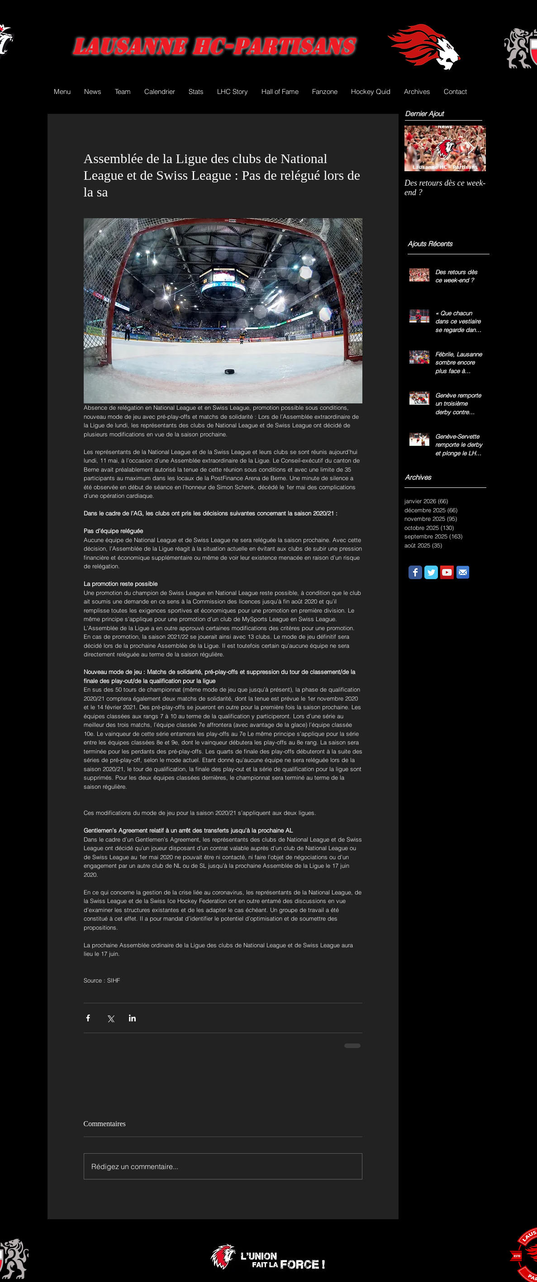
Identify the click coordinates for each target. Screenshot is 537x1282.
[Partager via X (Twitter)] (110, 1018)
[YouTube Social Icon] (447, 572)
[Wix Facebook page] (415, 572)
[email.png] (463, 572)
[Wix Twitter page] (431, 572)
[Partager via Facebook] (88, 1018)
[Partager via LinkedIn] (132, 1018)
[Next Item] (471, 148)
